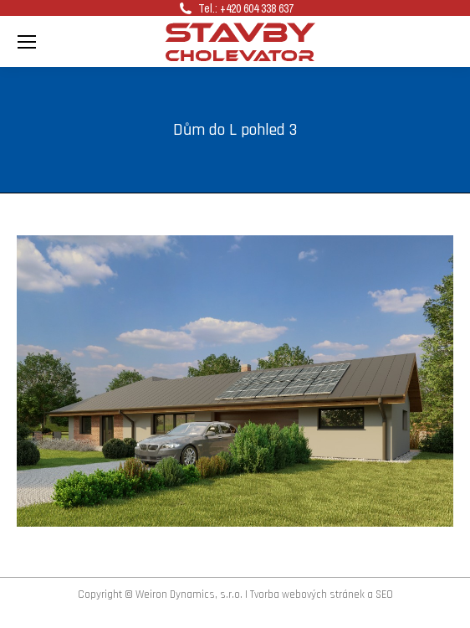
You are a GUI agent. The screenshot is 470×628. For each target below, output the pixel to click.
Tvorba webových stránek (307, 594)
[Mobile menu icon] (27, 42)
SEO (384, 594)
